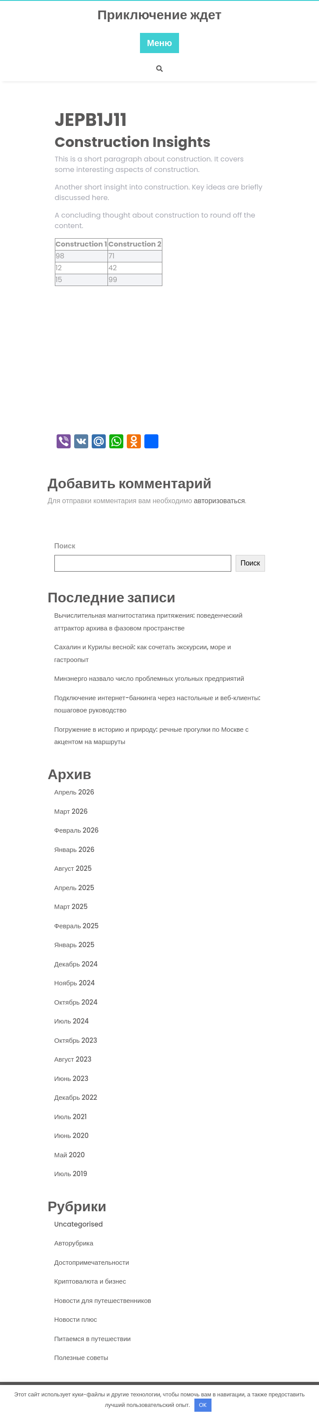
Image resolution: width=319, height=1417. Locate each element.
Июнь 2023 (71, 1078)
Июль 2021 (70, 1116)
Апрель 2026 (74, 792)
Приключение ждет (159, 15)
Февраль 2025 (76, 925)
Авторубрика (73, 1243)
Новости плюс (75, 1319)
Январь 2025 (74, 944)
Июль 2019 (70, 1173)
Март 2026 (71, 811)
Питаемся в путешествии (92, 1338)
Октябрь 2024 (76, 1002)
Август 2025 (73, 868)
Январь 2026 (74, 849)
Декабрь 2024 (76, 964)
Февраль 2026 (76, 830)
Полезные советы (81, 1357)
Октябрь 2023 (75, 1040)
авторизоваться (219, 501)
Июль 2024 (71, 1021)
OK (203, 1405)
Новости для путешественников (102, 1300)
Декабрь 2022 (75, 1097)
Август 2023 (73, 1059)
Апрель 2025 (74, 887)
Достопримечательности (91, 1262)
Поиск (64, 546)
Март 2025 (71, 906)
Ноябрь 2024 (74, 983)
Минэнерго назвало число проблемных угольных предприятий (149, 678)
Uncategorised (78, 1224)
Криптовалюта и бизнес (90, 1281)
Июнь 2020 (71, 1135)
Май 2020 (69, 1154)
